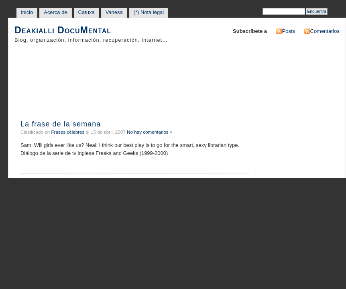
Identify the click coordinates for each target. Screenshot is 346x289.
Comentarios (325, 31)
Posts (288, 31)
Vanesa (114, 12)
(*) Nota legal (149, 12)
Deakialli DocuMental (62, 30)
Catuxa (86, 12)
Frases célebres (67, 131)
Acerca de (55, 12)
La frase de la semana (60, 124)
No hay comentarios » (149, 131)
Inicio (27, 12)
